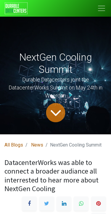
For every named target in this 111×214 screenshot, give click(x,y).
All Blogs (13, 145)
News (37, 145)
